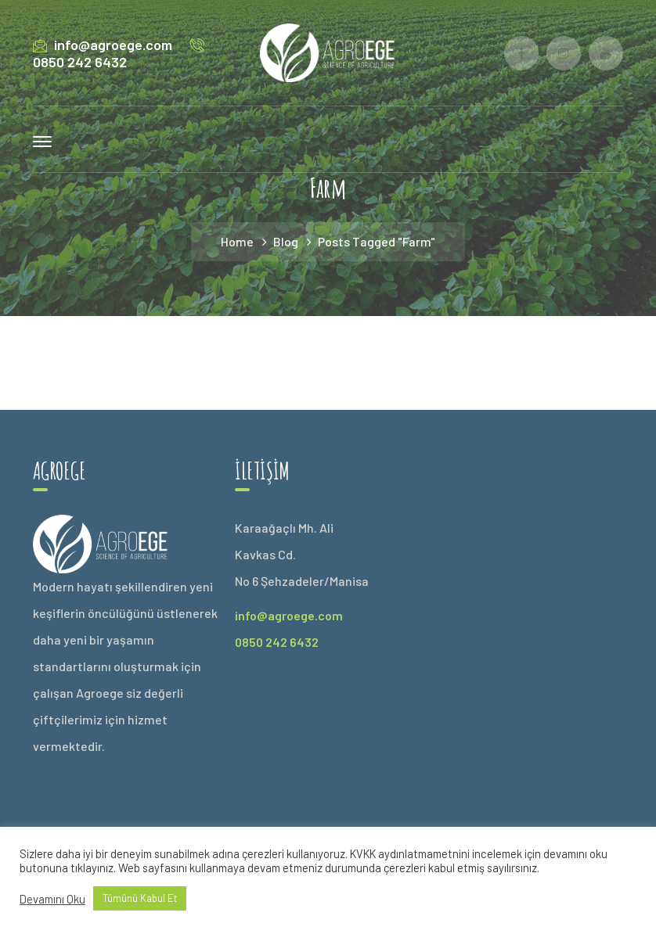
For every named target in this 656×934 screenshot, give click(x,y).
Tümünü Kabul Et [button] (140, 898)
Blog (285, 241)
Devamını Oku (52, 899)
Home (237, 241)
